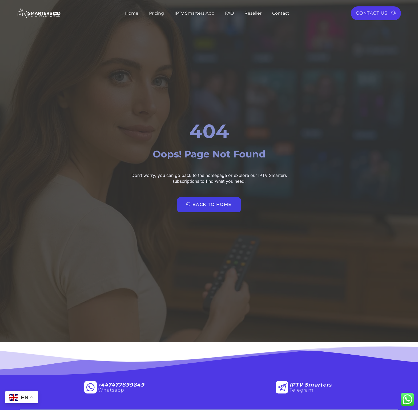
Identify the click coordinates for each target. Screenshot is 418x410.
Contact (280, 13)
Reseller (253, 13)
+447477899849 (121, 384)
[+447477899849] (90, 387)
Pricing (156, 13)
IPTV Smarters (311, 384)
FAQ (229, 13)
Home (131, 13)
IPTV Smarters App (194, 13)
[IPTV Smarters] (282, 387)
